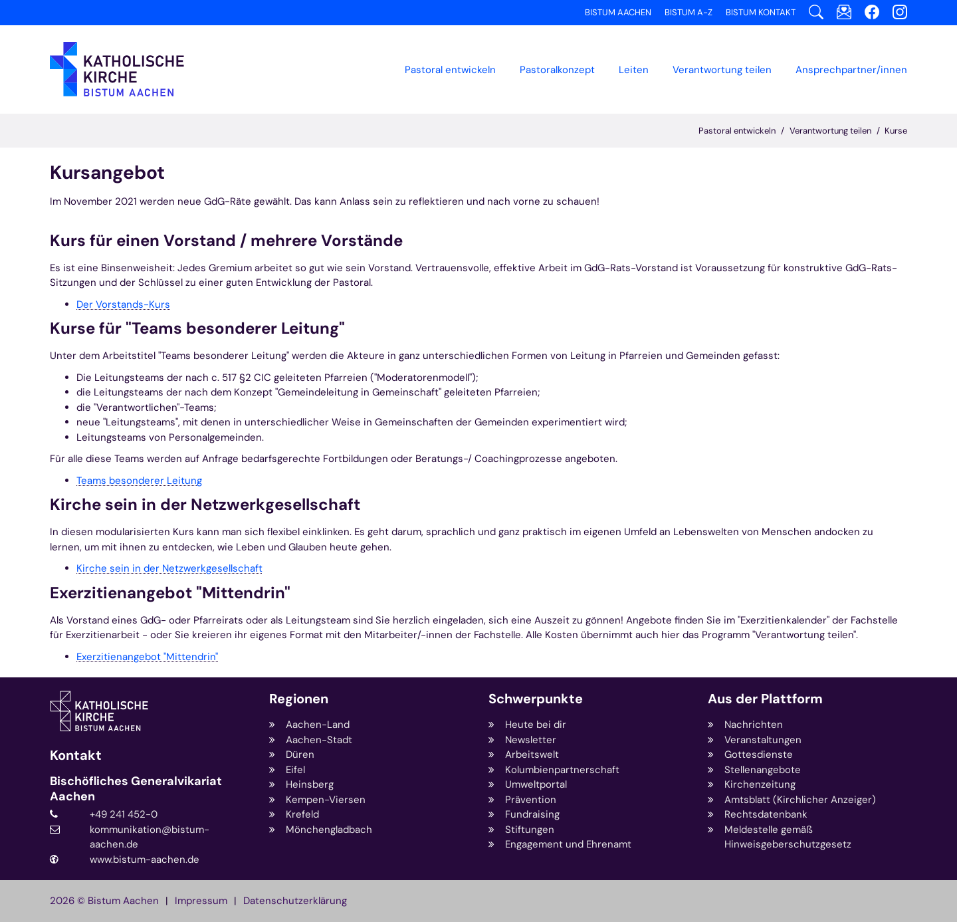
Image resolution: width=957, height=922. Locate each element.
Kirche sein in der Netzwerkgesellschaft (169, 568)
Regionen (298, 699)
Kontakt (76, 755)
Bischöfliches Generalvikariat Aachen (136, 789)
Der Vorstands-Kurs (123, 304)
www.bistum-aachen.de (144, 859)
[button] (557, 69)
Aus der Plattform (765, 699)
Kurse (896, 130)
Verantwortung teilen (830, 130)
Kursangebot (107, 172)
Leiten (634, 69)
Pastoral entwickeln (450, 69)
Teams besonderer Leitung (139, 480)
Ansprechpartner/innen (851, 69)
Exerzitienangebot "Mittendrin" (147, 656)
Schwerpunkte (535, 699)
